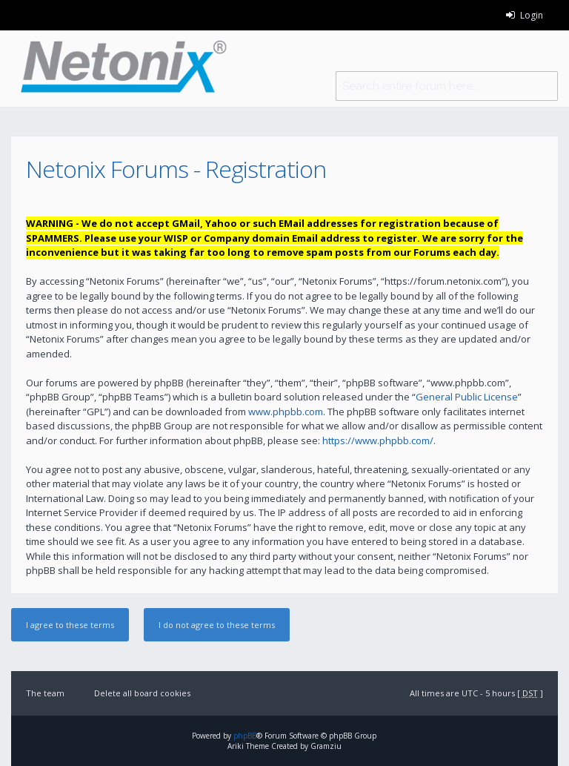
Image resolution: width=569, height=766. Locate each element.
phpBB (244, 735)
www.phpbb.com (285, 411)
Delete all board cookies (142, 693)
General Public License (467, 396)
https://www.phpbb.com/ (377, 440)
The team (45, 693)
